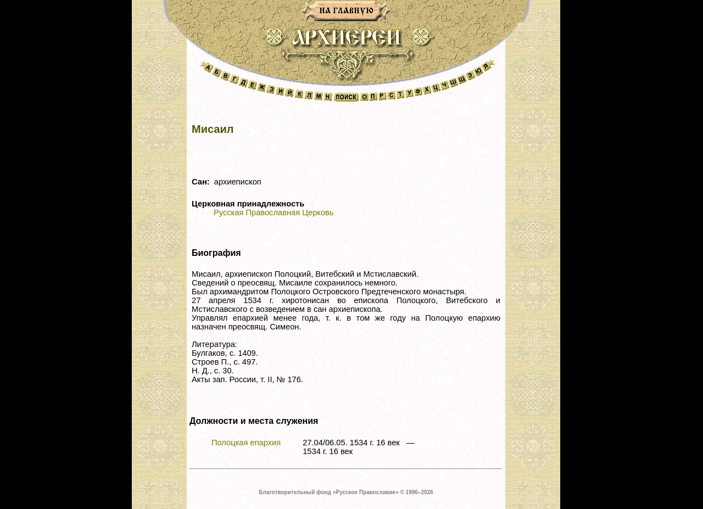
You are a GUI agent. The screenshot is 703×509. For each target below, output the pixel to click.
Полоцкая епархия (246, 442)
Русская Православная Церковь (273, 212)
